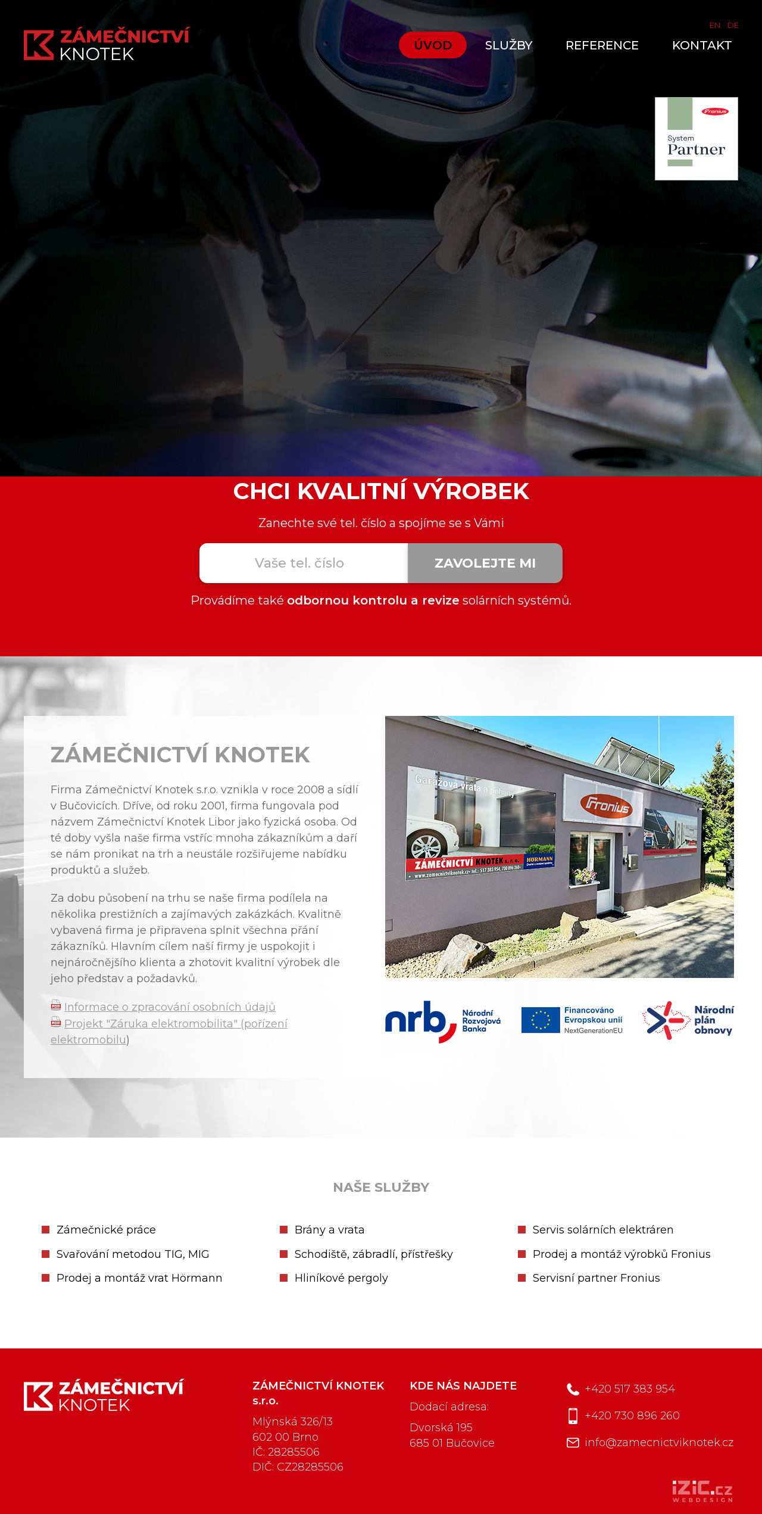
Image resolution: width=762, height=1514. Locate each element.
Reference (602, 45)
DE (733, 25)
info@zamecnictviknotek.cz (659, 1442)
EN (715, 25)
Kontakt (702, 45)
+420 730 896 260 (632, 1415)
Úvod (433, 45)
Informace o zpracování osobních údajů (170, 1007)
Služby (508, 45)
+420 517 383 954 (630, 1388)
